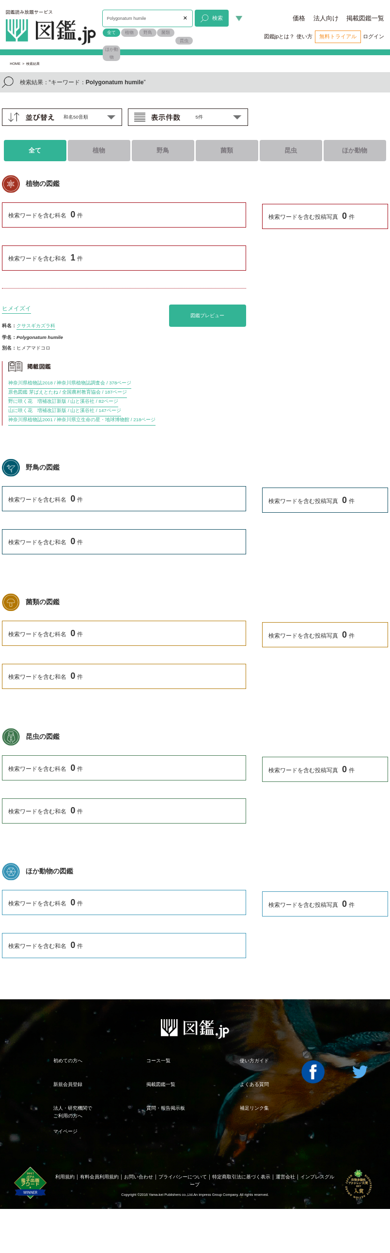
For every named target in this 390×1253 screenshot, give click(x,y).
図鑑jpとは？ (279, 36)
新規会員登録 (67, 1084)
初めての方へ (67, 1060)
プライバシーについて (182, 1176)
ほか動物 (111, 53)
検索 (212, 18)
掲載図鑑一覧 (365, 18)
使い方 (304, 36)
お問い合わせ (138, 1176)
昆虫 (184, 40)
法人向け (326, 18)
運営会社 (285, 1176)
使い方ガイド (254, 1060)
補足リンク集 (254, 1108)
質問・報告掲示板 (165, 1108)
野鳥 (147, 32)
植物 (129, 32)
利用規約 (65, 1176)
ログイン (373, 36)
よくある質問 (254, 1084)
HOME (15, 63)
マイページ (65, 1131)
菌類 (165, 32)
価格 (299, 18)
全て (111, 32)
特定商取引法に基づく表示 (241, 1176)
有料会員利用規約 (99, 1176)
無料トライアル (338, 36)
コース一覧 (158, 1060)
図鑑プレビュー (207, 315)
